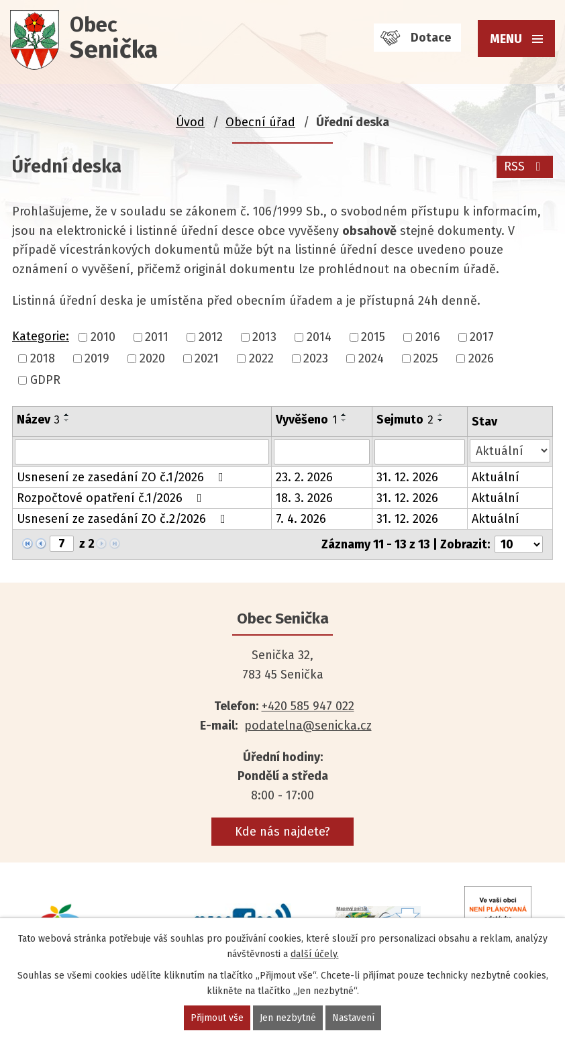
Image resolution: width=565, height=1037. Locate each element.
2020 (152, 358)
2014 (319, 337)
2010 (103, 337)
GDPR (45, 380)
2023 (315, 358)
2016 (427, 337)
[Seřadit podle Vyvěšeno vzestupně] (344, 414)
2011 (156, 337)
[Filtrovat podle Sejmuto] (419, 451)
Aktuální (495, 477)
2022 (261, 358)
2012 (211, 337)
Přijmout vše (217, 1018)
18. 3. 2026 (304, 498)
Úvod (190, 122)
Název (38, 419)
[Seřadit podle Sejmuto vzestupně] (440, 414)
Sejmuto (404, 419)
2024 (371, 358)
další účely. (315, 954)
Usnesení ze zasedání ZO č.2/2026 (124, 518)
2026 (481, 358)
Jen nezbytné (288, 1018)
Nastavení (353, 1018)
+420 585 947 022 (308, 706)
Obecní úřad (260, 122)
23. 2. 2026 (304, 477)
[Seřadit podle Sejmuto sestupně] (440, 420)
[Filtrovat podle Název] (142, 451)
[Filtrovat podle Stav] (510, 450)
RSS (525, 166)
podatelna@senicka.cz (308, 725)
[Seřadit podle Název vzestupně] (67, 414)
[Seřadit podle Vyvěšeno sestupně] (344, 420)
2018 (42, 358)
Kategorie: (40, 336)
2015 (373, 337)
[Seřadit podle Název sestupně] (67, 420)
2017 (482, 337)
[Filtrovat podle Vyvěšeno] (321, 451)
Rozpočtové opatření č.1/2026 (112, 498)
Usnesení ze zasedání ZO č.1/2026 (123, 477)
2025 (425, 358)
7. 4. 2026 (301, 518)
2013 (264, 337)
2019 (97, 358)
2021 (207, 358)
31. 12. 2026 (407, 477)
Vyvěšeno (306, 419)
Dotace (431, 37)
